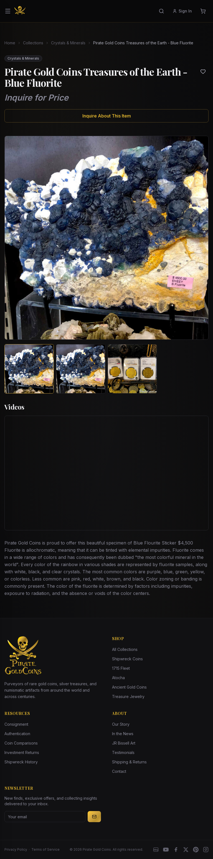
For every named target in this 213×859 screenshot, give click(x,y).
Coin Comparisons (21, 743)
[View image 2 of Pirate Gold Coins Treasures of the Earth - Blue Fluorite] (80, 368)
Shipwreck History (21, 762)
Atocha (118, 677)
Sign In (182, 11)
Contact (119, 771)
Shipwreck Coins (127, 658)
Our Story (121, 724)
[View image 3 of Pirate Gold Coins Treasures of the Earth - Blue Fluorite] (132, 368)
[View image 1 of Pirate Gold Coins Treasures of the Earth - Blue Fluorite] (29, 368)
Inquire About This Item (106, 116)
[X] (186, 849)
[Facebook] (176, 849)
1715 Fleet (121, 668)
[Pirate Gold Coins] (20, 11)
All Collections (125, 649)
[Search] (161, 11)
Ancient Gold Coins (129, 687)
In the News (122, 733)
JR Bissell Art (123, 743)
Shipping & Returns (129, 762)
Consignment (16, 724)
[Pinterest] (196, 849)
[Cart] (203, 11)
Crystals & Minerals (68, 42)
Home (9, 42)
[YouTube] (166, 849)
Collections (33, 42)
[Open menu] (7, 11)
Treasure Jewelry (128, 696)
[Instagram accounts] (206, 849)
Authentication (17, 733)
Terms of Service (45, 849)
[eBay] (156, 849)
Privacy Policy (15, 849)
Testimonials (123, 752)
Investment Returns (21, 752)
